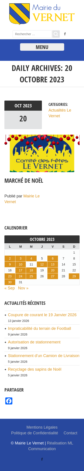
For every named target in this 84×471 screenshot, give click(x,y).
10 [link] (20, 264)
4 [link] (31, 258)
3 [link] (20, 258)
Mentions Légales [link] (42, 427)
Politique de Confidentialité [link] (34, 433)
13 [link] (52, 264)
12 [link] (42, 264)
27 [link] (52, 276)
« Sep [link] (9, 288)
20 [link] (23, 118)
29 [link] (74, 276)
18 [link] (31, 270)
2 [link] (10, 258)
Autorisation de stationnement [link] (34, 342)
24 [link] (20, 276)
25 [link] (31, 276)
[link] (42, 24)
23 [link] (10, 276)
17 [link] (20, 270)
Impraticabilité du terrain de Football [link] (39, 328)
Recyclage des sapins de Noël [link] (34, 369)
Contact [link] (70, 433)
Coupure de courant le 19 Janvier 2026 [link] (42, 315)
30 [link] (10, 282)
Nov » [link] (23, 288)
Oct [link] (19, 105)
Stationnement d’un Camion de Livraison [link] (43, 356)
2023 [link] (27, 105)
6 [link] (53, 258)
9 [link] (10, 264)
